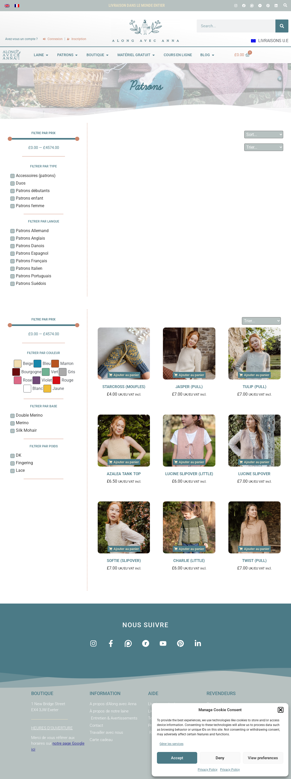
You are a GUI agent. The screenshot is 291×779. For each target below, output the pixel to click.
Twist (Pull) (254, 560)
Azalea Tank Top (124, 474)
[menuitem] (7, 5)
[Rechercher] (281, 25)
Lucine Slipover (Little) (189, 474)
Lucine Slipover (254, 474)
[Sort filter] (263, 134)
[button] (280, 709)
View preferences (263, 758)
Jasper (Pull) (189, 386)
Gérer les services (171, 744)
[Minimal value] (43, 139)
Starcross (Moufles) (123, 386)
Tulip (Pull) (254, 386)
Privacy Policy (207, 769)
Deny (220, 758)
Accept (177, 758)
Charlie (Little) (189, 560)
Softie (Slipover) (124, 560)
